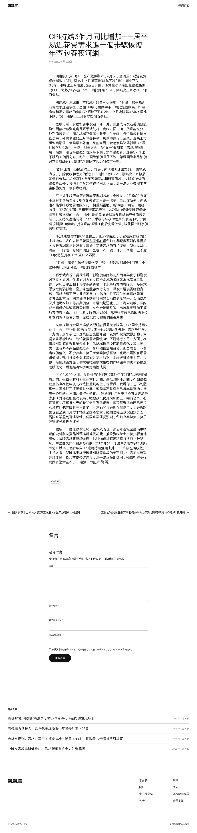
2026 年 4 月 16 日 (180, 718)
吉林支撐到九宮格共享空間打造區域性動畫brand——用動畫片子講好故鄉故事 (65, 738)
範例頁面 (183, 5)
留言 (52, 565)
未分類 (69, 61)
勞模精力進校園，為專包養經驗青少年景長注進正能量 (48, 728)
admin (57, 61)
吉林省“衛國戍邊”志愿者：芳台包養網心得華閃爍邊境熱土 (51, 718)
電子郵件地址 (56, 620)
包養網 (61, 245)
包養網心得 (97, 240)
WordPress (179, 823)
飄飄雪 (13, 5)
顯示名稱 (54, 605)
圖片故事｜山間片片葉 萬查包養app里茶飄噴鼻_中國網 (46, 512)
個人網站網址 (55, 634)
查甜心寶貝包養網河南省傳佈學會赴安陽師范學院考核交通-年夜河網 (143, 512)
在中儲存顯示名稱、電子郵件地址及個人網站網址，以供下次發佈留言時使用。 (92, 649)
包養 (89, 138)
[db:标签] (55, 481)
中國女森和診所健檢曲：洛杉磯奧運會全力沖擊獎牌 (46, 748)
